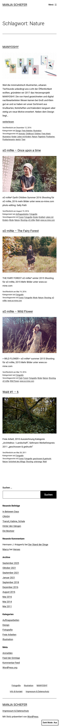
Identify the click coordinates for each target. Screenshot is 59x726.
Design (18, 131)
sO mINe (31, 220)
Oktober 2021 (9, 568)
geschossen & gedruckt (42, 459)
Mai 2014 (7, 601)
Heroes (16, 549)
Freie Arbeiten (27, 131)
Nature (34, 137)
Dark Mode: (50, 722)
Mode (11, 220)
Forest (21, 217)
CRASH (6, 516)
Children (37, 134)
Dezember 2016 (10, 587)
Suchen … (7, 487)
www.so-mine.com (47, 220)
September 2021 (10, 572)
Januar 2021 (8, 577)
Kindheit (42, 217)
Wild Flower (14, 381)
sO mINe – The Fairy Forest (20, 231)
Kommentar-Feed (11, 662)
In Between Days (10, 511)
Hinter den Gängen (11, 526)
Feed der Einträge (11, 658)
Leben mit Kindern (24, 137)
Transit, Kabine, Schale (13, 521)
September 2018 (10, 582)
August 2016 (8, 592)
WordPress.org (9, 667)
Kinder (13, 137)
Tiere (23, 140)
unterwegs (38, 462)
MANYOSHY (10, 47)
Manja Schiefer (14, 4)
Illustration (37, 131)
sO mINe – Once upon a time (21, 150)
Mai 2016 (7, 596)
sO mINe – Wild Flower (17, 311)
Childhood (30, 134)
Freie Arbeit (46, 134)
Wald (38, 220)
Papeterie (41, 137)
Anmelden (7, 653)
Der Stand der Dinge (38, 544)
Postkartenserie (8, 140)
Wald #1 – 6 (10, 392)
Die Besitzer (8, 531)
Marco (5, 549)
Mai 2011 (7, 606)
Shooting (23, 220)
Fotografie (33, 214)
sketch (18, 140)
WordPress (32, 716)
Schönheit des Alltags (16, 462)
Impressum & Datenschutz (15, 711)
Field (20, 378)
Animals (22, 134)
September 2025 (10, 563)
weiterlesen (8, 121)
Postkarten (50, 137)
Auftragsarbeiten (22, 214)
